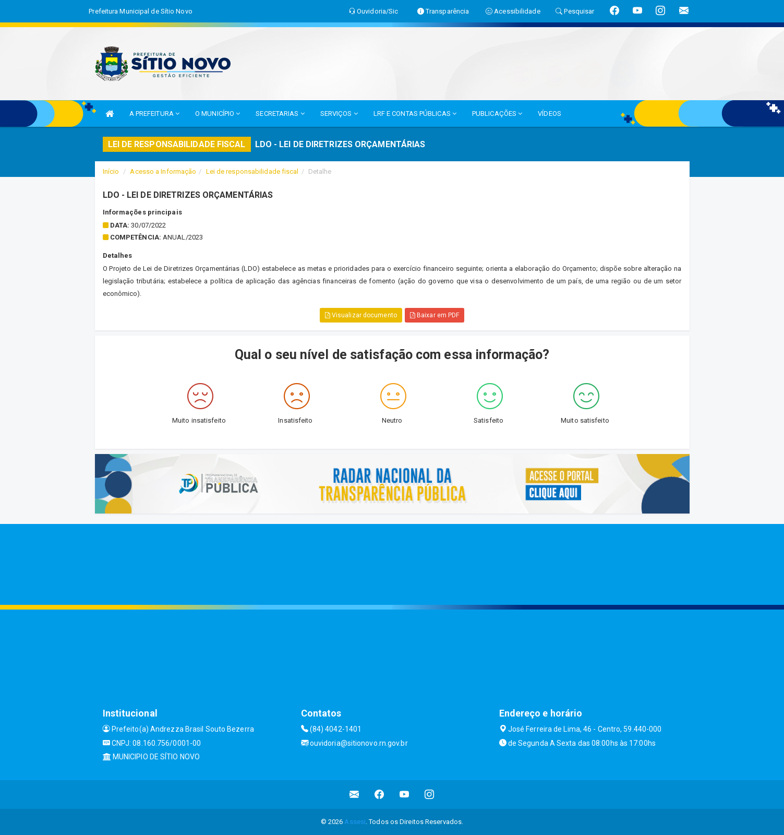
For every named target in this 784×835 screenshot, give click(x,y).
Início (111, 171)
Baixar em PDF (435, 315)
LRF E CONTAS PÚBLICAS (414, 113)
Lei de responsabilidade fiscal (252, 171)
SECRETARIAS (280, 113)
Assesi (355, 822)
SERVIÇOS (339, 113)
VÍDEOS (549, 113)
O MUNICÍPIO (217, 113)
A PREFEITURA (154, 113)
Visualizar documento (361, 315)
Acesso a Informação (163, 171)
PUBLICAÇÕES (497, 113)
